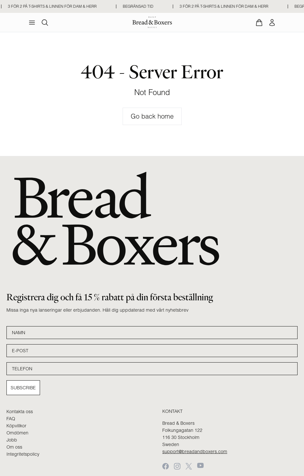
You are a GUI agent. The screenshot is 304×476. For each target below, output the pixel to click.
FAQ (10, 419)
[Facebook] (165, 466)
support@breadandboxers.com (194, 451)
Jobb (11, 440)
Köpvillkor (16, 426)
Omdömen (17, 433)
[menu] (32, 22)
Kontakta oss (19, 411)
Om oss (14, 447)
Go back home (152, 116)
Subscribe (23, 388)
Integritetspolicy (22, 454)
